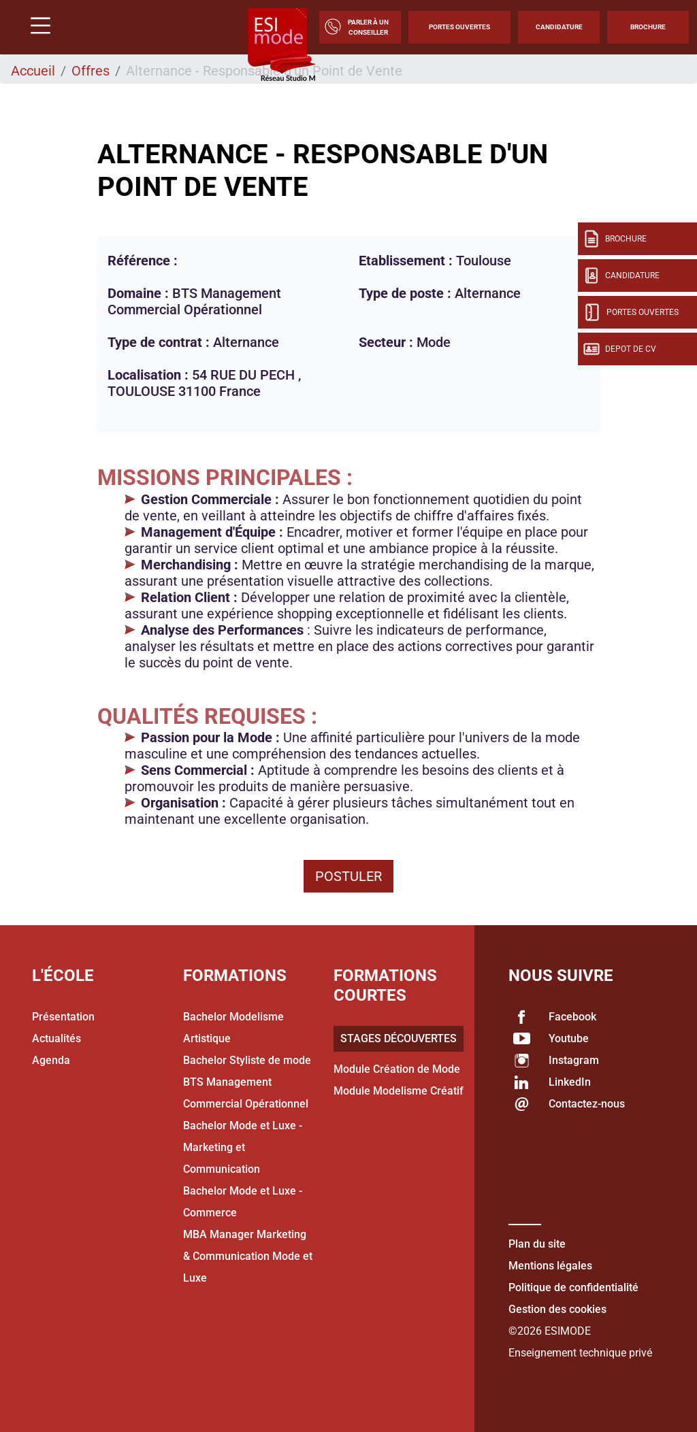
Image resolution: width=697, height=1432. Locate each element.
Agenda (51, 1060)
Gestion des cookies (557, 1309)
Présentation (63, 1016)
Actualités (56, 1038)
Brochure (648, 27)
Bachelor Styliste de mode (247, 1060)
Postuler (348, 876)
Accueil (33, 71)
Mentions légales (550, 1265)
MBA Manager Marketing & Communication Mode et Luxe (247, 1256)
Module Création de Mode (397, 1069)
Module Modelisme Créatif (399, 1090)
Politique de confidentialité (573, 1287)
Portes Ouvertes (459, 27)
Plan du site (537, 1243)
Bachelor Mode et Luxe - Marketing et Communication (242, 1147)
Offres (90, 71)
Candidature (559, 27)
